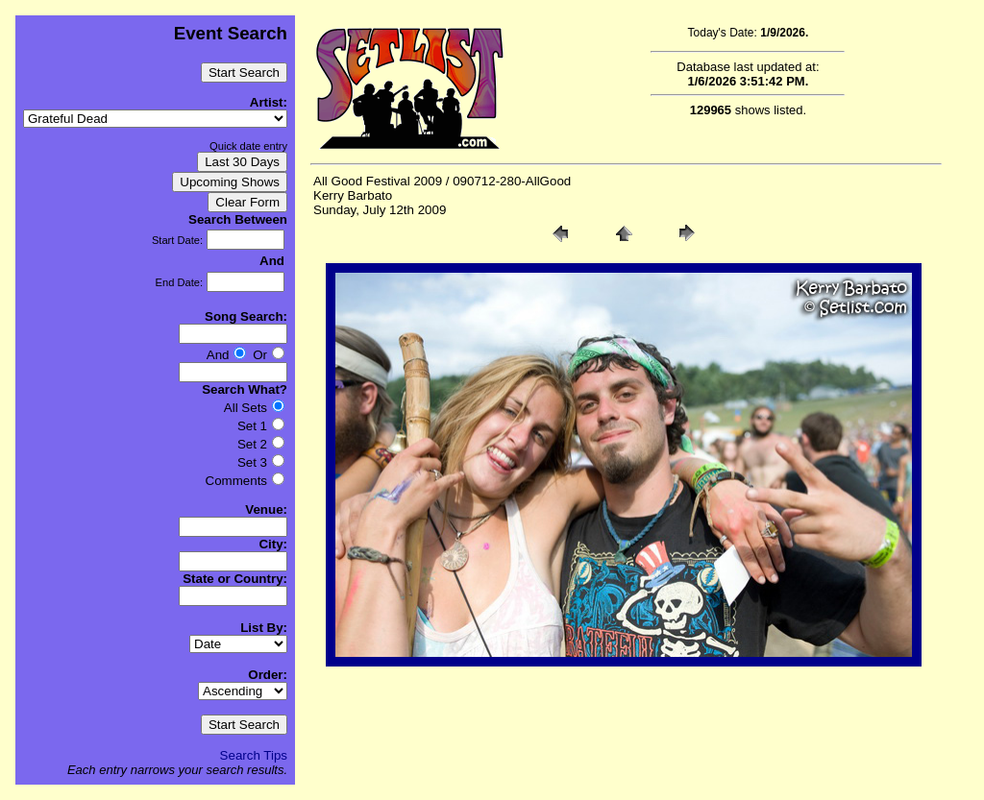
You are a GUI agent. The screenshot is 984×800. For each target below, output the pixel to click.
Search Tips (253, 755)
